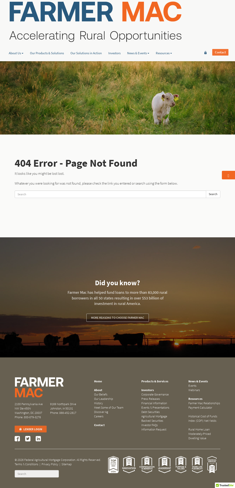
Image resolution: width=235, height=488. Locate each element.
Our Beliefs (100, 394)
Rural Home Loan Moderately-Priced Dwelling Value (199, 433)
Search (213, 194)
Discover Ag (101, 412)
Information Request (153, 429)
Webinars (194, 390)
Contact (220, 10)
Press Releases (150, 399)
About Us (16, 34)
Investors (114, 34)
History (98, 403)
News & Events (138, 34)
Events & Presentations (155, 408)
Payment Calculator (200, 408)
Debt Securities (150, 412)
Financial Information (154, 403)
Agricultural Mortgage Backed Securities (154, 418)
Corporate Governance (155, 394)
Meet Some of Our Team (108, 408)
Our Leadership (103, 399)
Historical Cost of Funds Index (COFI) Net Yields (202, 418)
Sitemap (66, 464)
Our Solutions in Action (86, 34)
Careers (98, 416)
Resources (164, 34)
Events (192, 386)
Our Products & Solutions (47, 34)
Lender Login (30, 429)
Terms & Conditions (26, 464)
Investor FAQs (149, 425)
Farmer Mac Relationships (204, 403)
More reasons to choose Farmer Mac (117, 318)
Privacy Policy (50, 464)
